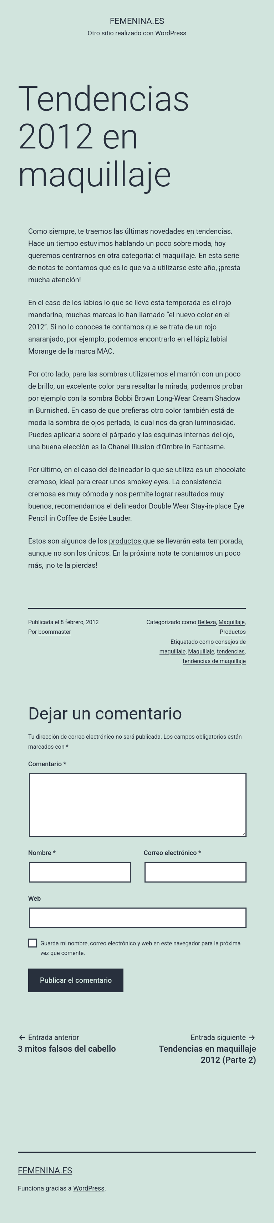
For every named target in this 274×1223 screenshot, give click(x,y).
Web (34, 898)
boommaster (55, 631)
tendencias (213, 231)
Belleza (207, 622)
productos (126, 541)
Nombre (42, 852)
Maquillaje (232, 622)
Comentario (47, 764)
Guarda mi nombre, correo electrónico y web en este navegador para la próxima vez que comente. (140, 948)
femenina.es (137, 21)
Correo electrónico (172, 852)
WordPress (88, 1188)
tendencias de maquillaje (214, 661)
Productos (233, 631)
